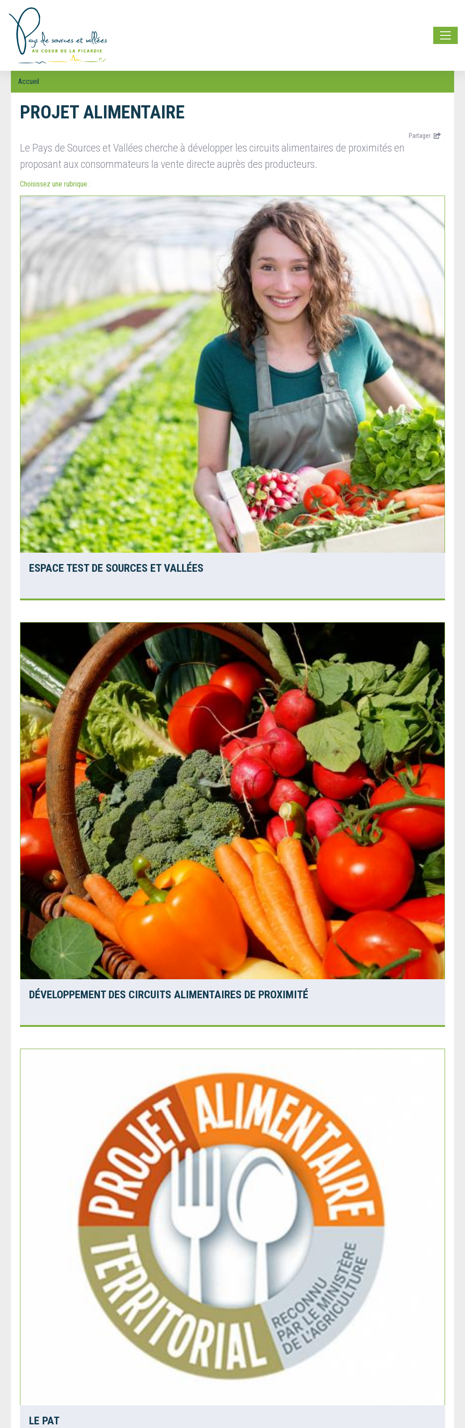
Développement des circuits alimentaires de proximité (168, 994)
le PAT (44, 1420)
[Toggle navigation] (445, 35)
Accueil (28, 81)
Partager (425, 135)
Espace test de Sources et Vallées (116, 568)
